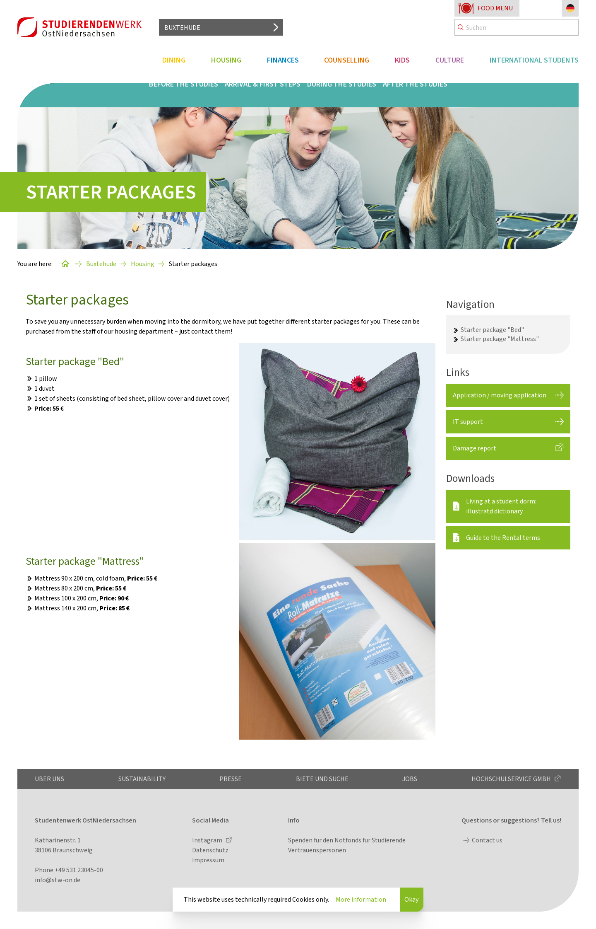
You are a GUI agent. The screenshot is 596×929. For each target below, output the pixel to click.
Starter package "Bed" (492, 329)
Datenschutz (210, 850)
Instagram (207, 840)
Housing (226, 60)
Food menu (495, 8)
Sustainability (142, 778)
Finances (283, 60)
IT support (468, 421)
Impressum (208, 860)
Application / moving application (499, 395)
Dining (173, 60)
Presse (230, 778)
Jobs (409, 778)
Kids (402, 60)
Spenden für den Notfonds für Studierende (347, 840)
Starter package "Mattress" (500, 338)
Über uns (49, 778)
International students (534, 60)
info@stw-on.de (57, 880)
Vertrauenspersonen (317, 850)
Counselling (346, 60)
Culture (449, 60)
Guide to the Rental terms (503, 537)
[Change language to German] (570, 8)
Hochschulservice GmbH (511, 778)
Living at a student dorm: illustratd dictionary (501, 506)
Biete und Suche (322, 778)
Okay (411, 899)
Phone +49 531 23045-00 (69, 870)
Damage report (474, 448)
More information (361, 899)
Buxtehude (101, 263)
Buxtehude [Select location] (182, 27)
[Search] (516, 27)
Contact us (487, 840)
